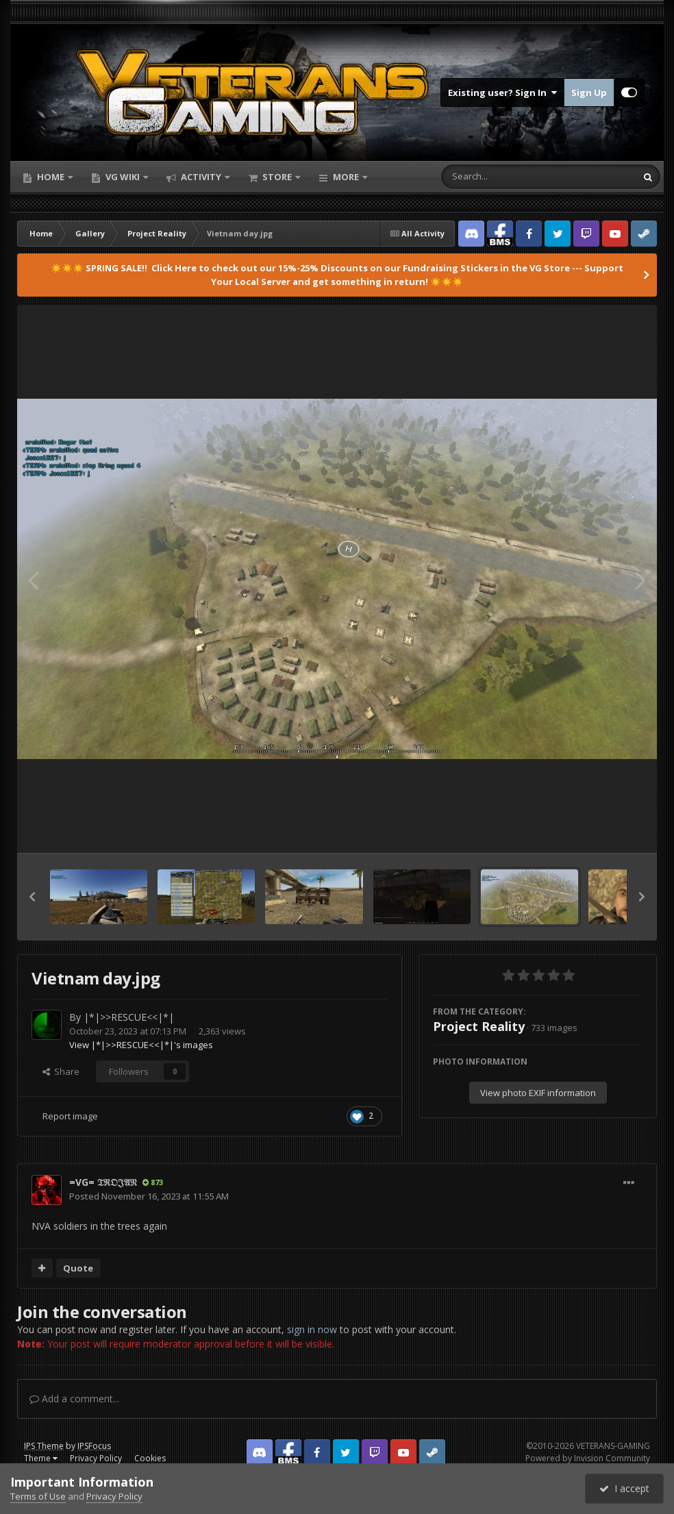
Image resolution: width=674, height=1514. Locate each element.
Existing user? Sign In (502, 92)
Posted (149, 1196)
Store (277, 177)
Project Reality (479, 1026)
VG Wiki (122, 177)
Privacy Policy (96, 1458)
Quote (78, 1268)
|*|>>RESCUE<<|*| (129, 1016)
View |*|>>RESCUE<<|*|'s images (141, 1045)
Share (60, 1071)
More (346, 177)
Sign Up (589, 92)
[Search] (502, 176)
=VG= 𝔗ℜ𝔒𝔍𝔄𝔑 (103, 1182)
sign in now (312, 1329)
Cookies (150, 1458)
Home (50, 177)
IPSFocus (94, 1446)
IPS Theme (44, 1446)
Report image (70, 1116)
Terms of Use (38, 1496)
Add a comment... (74, 1398)
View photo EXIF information (538, 1093)
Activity (201, 177)
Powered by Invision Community (587, 1458)
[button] (32, 897)
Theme (41, 1458)
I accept (624, 1488)
